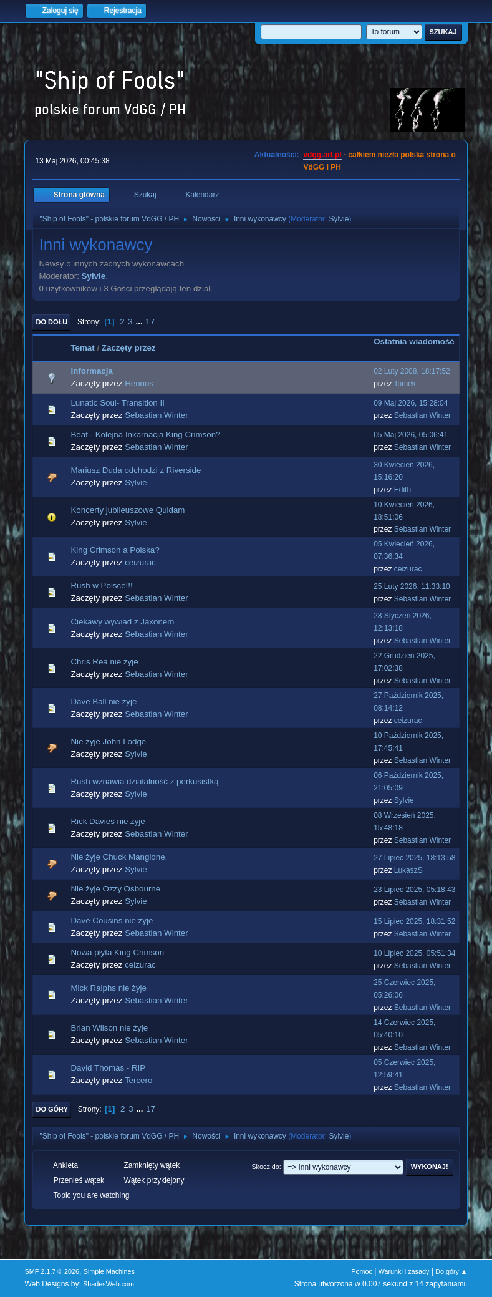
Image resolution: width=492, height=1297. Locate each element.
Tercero (138, 1080)
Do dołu (51, 322)
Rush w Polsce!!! (101, 585)
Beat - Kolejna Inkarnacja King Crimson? (145, 434)
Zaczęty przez (129, 347)
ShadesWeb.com (108, 1284)
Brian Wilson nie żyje (109, 1027)
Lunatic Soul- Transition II (117, 402)
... (140, 321)
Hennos (139, 383)
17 (150, 321)
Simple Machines (109, 1271)
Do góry (52, 1109)
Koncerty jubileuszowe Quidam (127, 510)
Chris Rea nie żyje (104, 661)
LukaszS (408, 870)
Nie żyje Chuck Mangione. (118, 857)
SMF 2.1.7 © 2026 (51, 1271)
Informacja (91, 371)
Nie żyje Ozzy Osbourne (115, 888)
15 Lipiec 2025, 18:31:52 (414, 921)
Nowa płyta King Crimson (117, 952)
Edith (402, 489)
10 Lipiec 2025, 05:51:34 (414, 953)
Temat (82, 347)
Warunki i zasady (404, 1271)
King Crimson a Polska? (114, 550)
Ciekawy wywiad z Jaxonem (122, 621)
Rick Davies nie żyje (107, 821)
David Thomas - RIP (107, 1067)
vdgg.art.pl (322, 154)
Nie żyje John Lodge (108, 741)
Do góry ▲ (451, 1271)
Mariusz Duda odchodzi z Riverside (135, 470)
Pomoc (361, 1271)
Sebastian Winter (156, 415)
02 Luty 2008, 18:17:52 (412, 371)
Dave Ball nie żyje (103, 701)
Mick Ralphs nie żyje (108, 988)
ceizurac (140, 562)
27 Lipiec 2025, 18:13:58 (414, 857)
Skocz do (265, 1166)
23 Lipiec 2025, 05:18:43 (414, 889)
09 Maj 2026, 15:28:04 (411, 403)
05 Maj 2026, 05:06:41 (411, 434)
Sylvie (339, 219)
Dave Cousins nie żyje (111, 920)
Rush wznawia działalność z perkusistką (144, 781)
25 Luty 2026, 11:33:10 (412, 586)
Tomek (405, 383)
